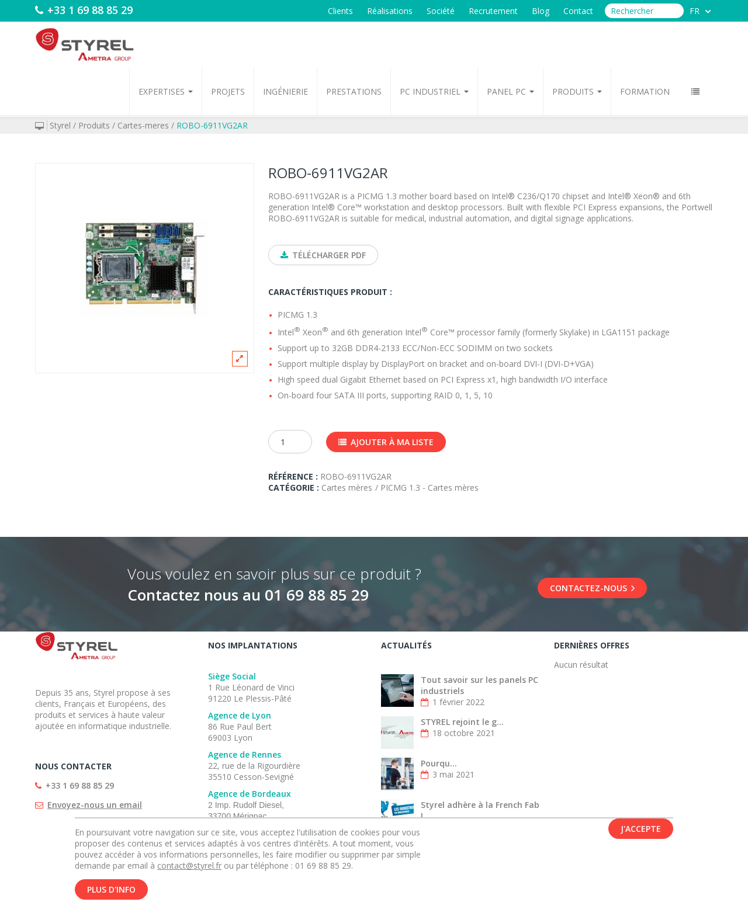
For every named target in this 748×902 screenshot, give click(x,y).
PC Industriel (434, 91)
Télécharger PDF (323, 255)
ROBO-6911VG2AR (212, 125)
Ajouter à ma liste (386, 441)
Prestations (354, 91)
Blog (540, 10)
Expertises (165, 91)
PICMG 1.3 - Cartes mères (429, 487)
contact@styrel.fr (189, 867)
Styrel (60, 125)
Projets (228, 91)
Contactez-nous (592, 588)
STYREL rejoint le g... (462, 721)
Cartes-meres (143, 125)
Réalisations (390, 10)
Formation (645, 91)
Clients (340, 10)
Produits (577, 91)
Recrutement (493, 10)
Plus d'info (111, 891)
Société (441, 10)
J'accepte (641, 830)
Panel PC (510, 91)
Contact (578, 10)
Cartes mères (346, 487)
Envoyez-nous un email (94, 804)
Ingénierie (285, 91)
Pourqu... (439, 763)
